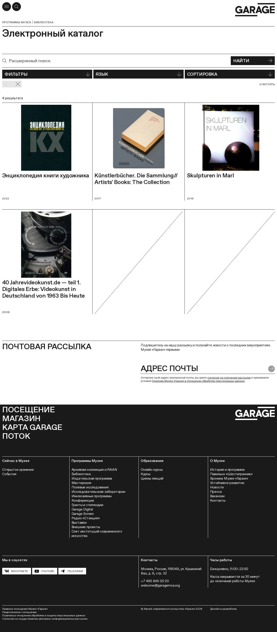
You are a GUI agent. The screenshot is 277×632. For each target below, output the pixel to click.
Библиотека (43, 22)
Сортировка (229, 74)
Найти (252, 60)
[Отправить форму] (271, 369)
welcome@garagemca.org (160, 585)
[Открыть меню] (6, 6)
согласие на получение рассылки (229, 377)
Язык (138, 74)
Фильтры (47, 74)
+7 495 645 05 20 (155, 581)
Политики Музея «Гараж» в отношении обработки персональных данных (198, 381)
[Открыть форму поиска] (16, 6)
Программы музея (16, 22)
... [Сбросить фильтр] (12, 84)
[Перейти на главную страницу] (255, 9)
